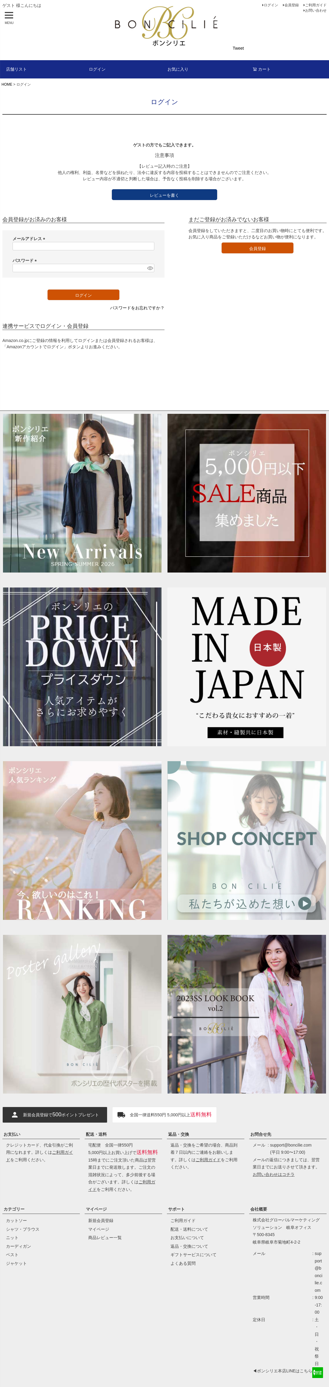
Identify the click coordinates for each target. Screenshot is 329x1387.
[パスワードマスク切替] (150, 268)
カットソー (16, 1220)
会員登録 (291, 5)
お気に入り (177, 69)
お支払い (12, 1134)
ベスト (12, 1254)
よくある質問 (183, 1263)
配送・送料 (96, 1134)
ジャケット (16, 1263)
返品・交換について (189, 1246)
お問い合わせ (316, 10)
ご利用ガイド (316, 5)
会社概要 (258, 1209)
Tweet (238, 48)
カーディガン (18, 1246)
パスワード (26, 260)
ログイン (271, 5)
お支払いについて (187, 1237)
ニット (12, 1237)
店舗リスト (16, 69)
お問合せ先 (260, 1134)
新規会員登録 (100, 1220)
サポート (176, 1209)
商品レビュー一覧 (105, 1237)
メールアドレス (30, 238)
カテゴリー (14, 1209)
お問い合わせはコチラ (274, 1174)
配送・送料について (189, 1229)
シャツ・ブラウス (22, 1229)
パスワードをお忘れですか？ (137, 307)
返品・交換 (178, 1134)
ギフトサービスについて (193, 1254)
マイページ (96, 1209)
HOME (6, 84)
